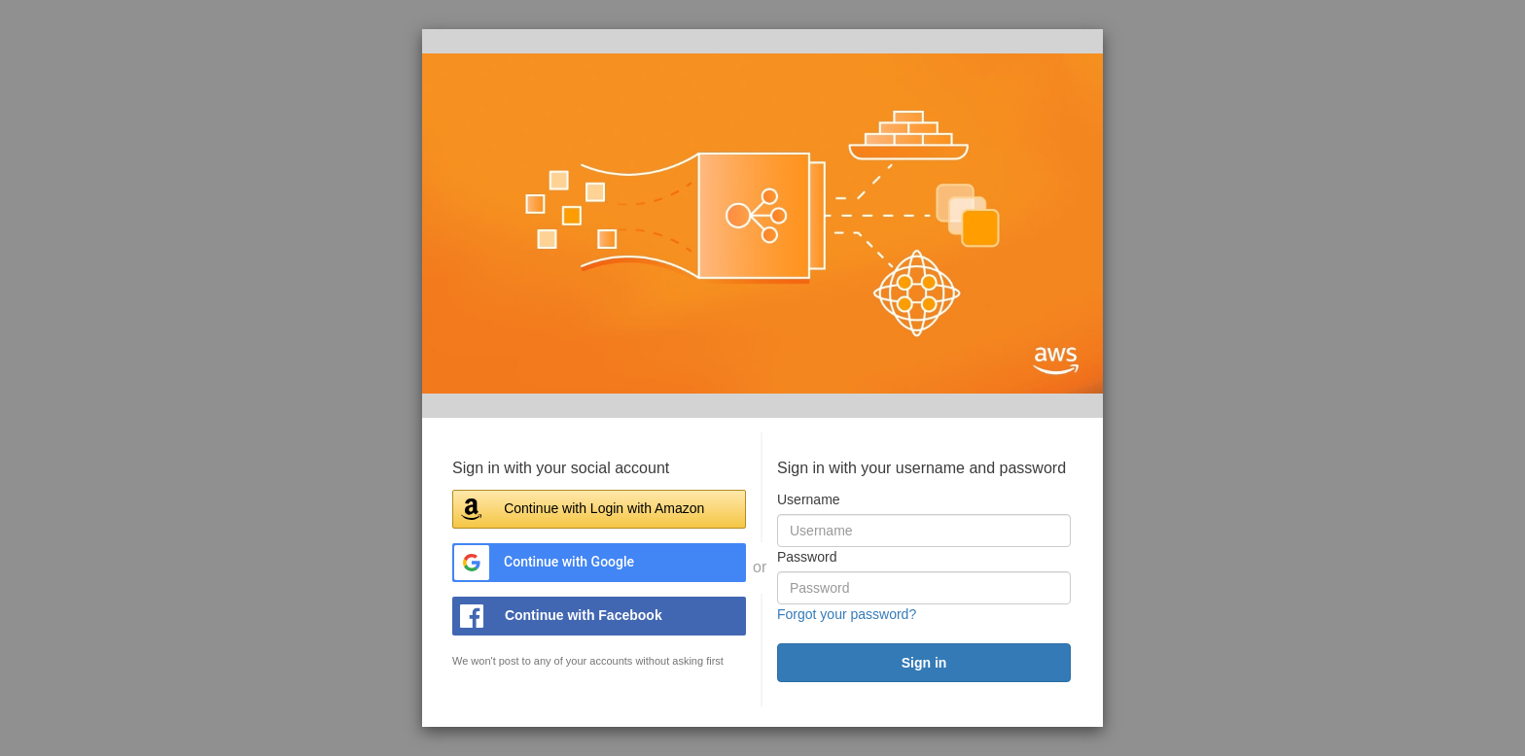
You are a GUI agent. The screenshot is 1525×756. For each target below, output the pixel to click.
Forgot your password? (846, 614)
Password (806, 557)
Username (808, 499)
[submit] (924, 662)
